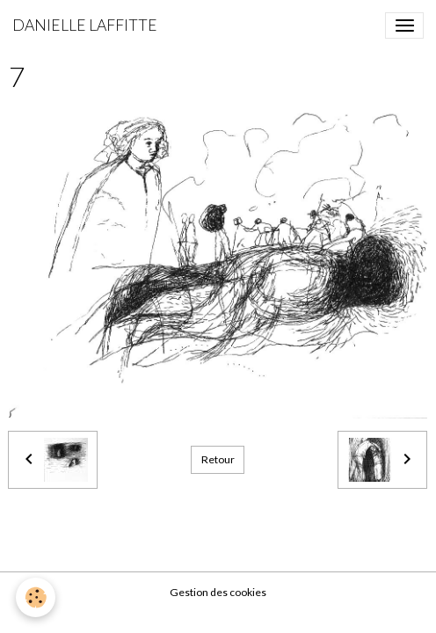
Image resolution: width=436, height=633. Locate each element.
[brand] (84, 25)
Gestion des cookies (218, 592)
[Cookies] (35, 597)
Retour (218, 459)
